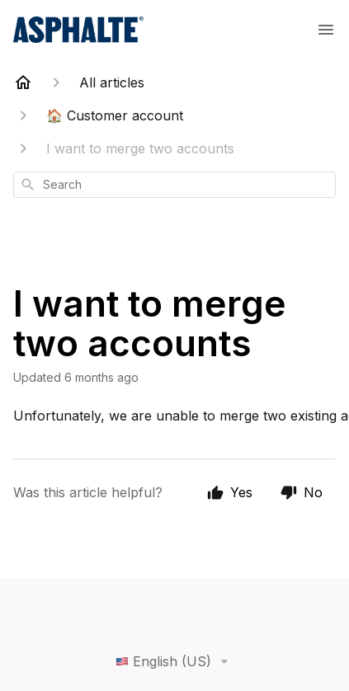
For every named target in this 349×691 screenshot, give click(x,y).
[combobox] (174, 185)
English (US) (175, 661)
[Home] (23, 82)
